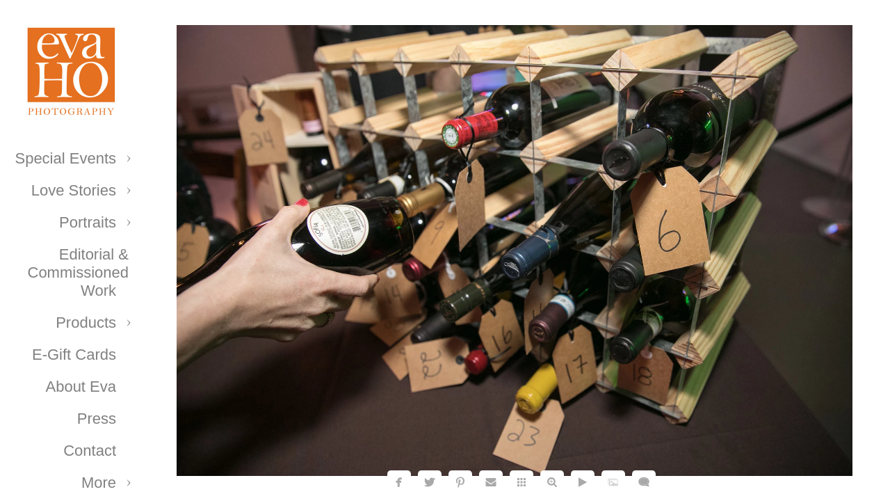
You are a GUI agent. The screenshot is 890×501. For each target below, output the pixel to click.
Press (96, 418)
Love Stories (73, 190)
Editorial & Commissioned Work (78, 272)
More (98, 482)
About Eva (80, 386)
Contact (89, 450)
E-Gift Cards (74, 354)
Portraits (87, 222)
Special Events (65, 158)
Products (86, 322)
